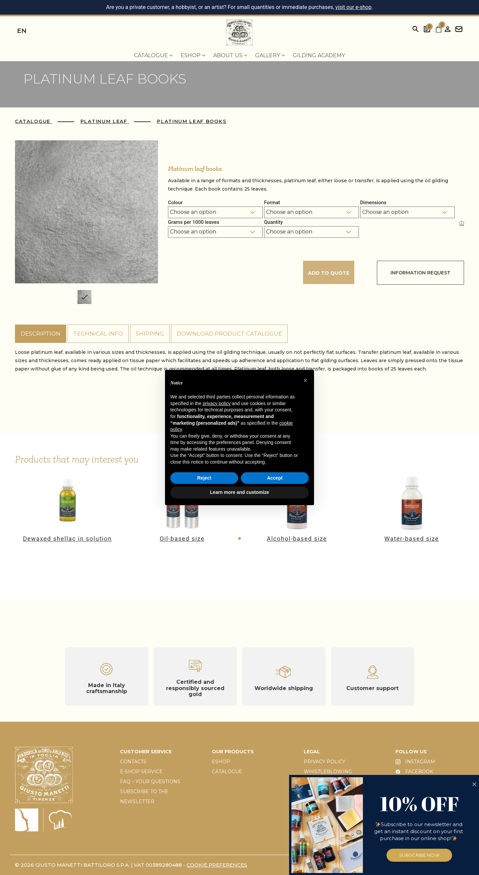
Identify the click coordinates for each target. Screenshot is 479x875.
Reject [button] (204, 478)
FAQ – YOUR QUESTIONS (150, 782)
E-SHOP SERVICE (141, 772)
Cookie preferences (217, 865)
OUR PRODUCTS (233, 752)
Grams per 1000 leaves (193, 222)
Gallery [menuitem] (270, 55)
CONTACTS (133, 762)
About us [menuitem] (230, 55)
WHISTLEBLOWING (328, 772)
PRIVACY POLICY (324, 762)
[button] (239, 538)
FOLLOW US (411, 752)
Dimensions (373, 203)
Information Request (420, 273)
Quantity (273, 222)
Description (41, 333)
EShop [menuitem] (193, 55)
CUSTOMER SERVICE (146, 752)
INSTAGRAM (415, 762)
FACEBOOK (414, 772)
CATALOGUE (227, 772)
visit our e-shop (353, 7)
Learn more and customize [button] (239, 492)
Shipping (150, 333)
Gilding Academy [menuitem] (319, 55)
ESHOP (221, 762)
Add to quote (328, 273)
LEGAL (312, 752)
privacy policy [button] (217, 403)
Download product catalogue (229, 333)
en (22, 31)
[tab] (40, 334)
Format (272, 203)
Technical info (98, 333)
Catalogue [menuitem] (153, 55)
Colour (175, 203)
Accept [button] (275, 478)
